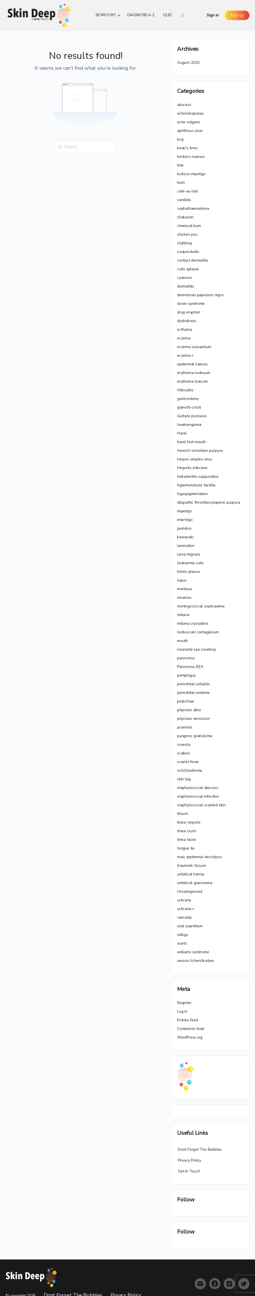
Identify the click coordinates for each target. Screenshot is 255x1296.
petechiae (185, 701)
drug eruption (188, 312)
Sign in (213, 15)
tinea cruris (186, 831)
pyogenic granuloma (194, 735)
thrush (182, 813)
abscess (184, 104)
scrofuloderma (189, 770)
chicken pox (187, 234)
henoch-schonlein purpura (200, 450)
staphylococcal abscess (197, 787)
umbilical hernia (190, 874)
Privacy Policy (189, 1160)
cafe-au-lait (187, 191)
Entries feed (187, 1020)
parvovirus (186, 658)
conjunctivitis (188, 251)
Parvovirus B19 (190, 666)
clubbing (184, 243)
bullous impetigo (191, 174)
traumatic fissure (191, 865)
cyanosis (184, 277)
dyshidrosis (186, 321)
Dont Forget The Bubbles (200, 1149)
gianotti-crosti (189, 407)
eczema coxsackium (194, 346)
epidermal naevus (192, 364)
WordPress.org (189, 1037)
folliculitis (185, 390)
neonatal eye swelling (196, 649)
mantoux (184, 589)
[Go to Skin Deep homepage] (39, 14)
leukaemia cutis (190, 563)
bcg (180, 139)
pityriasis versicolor (193, 718)
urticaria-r (185, 908)
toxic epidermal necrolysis (199, 857)
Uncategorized (189, 891)
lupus (182, 580)
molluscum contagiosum (198, 632)
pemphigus (186, 675)
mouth (182, 640)
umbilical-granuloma (194, 882)
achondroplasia (190, 113)
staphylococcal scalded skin (201, 805)
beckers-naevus (191, 156)
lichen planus (188, 571)
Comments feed (190, 1028)
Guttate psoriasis (191, 416)
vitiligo (182, 934)
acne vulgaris (188, 122)
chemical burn (189, 225)
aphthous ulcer (190, 130)
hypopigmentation (192, 493)
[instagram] (229, 1283)
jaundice (184, 528)
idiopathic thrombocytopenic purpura (208, 502)
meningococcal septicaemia (201, 606)
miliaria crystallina (192, 623)
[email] (200, 1283)
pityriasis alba (189, 710)
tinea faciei (186, 839)
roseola (183, 744)
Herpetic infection (192, 467)
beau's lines (187, 148)
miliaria (183, 614)
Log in (182, 1011)
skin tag (183, 779)
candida (184, 199)
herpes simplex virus (194, 459)
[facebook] (214, 1283)
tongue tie (186, 848)
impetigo (184, 511)
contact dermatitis (192, 260)
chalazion (185, 217)
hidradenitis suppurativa (197, 476)
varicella (184, 917)
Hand (181, 433)
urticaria (184, 900)
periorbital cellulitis (193, 684)
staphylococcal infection (198, 796)
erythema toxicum (192, 381)
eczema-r (185, 355)
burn (181, 182)
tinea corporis (189, 822)
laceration (185, 545)
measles (184, 597)
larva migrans (188, 554)
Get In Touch (189, 1171)
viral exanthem (189, 926)
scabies (183, 753)
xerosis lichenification (195, 960)
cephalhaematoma (193, 208)
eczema (183, 338)
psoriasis (184, 727)
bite (180, 165)
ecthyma (184, 329)
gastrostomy (188, 398)
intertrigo (185, 519)
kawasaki (185, 537)
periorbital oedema (193, 692)
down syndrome (191, 303)
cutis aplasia (188, 269)
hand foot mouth (191, 442)
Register (184, 1002)
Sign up (237, 15)
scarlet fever (188, 761)
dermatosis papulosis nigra (200, 295)
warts (182, 943)
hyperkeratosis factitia (196, 485)
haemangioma (189, 424)
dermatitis (185, 286)
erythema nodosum (193, 372)
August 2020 (188, 62)
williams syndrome (193, 952)
